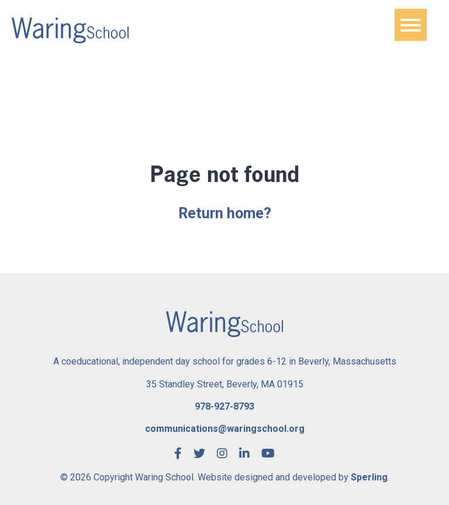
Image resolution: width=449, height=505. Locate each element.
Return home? (224, 213)
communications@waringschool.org (225, 428)
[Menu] (411, 25)
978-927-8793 (224, 406)
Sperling (369, 477)
